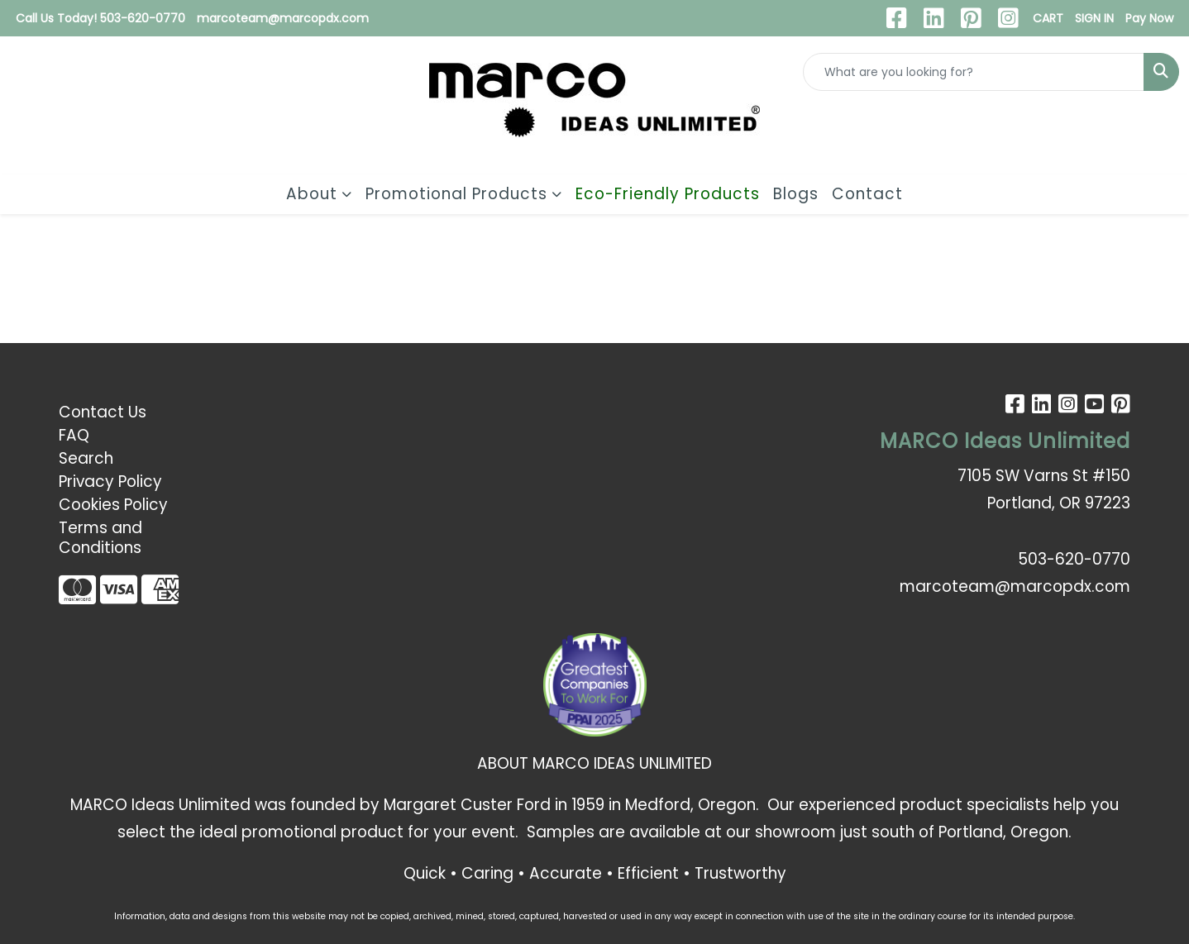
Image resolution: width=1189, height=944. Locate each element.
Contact (867, 194)
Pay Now (1149, 18)
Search (86, 458)
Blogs (796, 194)
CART (1048, 18)
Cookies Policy (113, 504)
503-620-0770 (1074, 559)
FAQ (74, 435)
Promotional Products (456, 194)
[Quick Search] (973, 72)
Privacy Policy (110, 481)
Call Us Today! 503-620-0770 (100, 18)
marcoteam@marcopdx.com (283, 18)
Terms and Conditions (100, 538)
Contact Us (102, 412)
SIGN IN (1094, 18)
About (311, 194)
